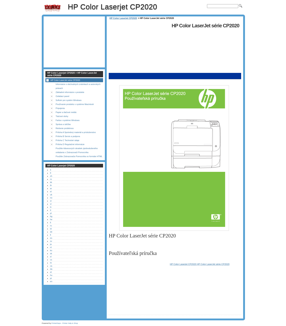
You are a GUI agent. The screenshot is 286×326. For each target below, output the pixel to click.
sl (50, 256)
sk (51, 253)
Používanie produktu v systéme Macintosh (75, 104)
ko (51, 250)
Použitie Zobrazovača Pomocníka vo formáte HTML (79, 156)
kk (51, 182)
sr (51, 201)
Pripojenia (60, 108)
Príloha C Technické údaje (67, 140)
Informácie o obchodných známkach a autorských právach (78, 86)
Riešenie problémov (65, 128)
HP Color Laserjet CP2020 (53, 8)
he (51, 219)
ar (51, 188)
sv (51, 241)
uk (51, 195)
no (51, 198)
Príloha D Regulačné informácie (70, 144)
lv (50, 207)
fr (50, 173)
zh (51, 176)
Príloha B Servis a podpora (68, 136)
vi (50, 204)
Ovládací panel (62, 96)
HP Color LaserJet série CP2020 (65, 80)
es (51, 238)
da (51, 269)
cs (51, 260)
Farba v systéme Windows (68, 120)
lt (50, 222)
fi (50, 235)
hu (51, 275)
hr (51, 263)
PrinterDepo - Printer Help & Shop (64, 323)
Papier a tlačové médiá (66, 112)
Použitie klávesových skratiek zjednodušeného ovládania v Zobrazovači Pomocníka (77, 150)
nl (51, 247)
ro (51, 179)
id (51, 229)
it (50, 170)
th (51, 185)
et (51, 272)
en (51, 281)
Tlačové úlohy (62, 116)
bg (51, 216)
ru (51, 226)
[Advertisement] (139, 47)
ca (51, 266)
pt (51, 278)
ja (51, 244)
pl (51, 213)
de (51, 232)
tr (50, 210)
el (51, 191)
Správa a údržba (63, 124)
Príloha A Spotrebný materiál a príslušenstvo (76, 132)
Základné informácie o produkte (70, 92)
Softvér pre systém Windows (69, 100)
